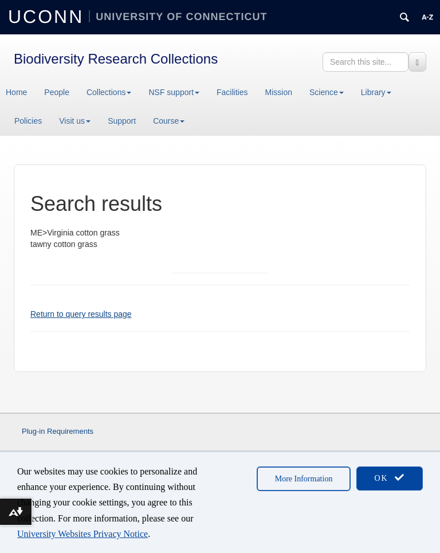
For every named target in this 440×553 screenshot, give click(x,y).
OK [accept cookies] (389, 478)
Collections (109, 92)
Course (168, 120)
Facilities (232, 92)
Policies (28, 120)
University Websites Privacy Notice (82, 534)
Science (326, 92)
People (56, 92)
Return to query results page (81, 314)
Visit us (75, 120)
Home (16, 92)
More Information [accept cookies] (304, 478)
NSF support (173, 92)
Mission (278, 92)
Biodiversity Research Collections (116, 58)
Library (376, 92)
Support (122, 120)
